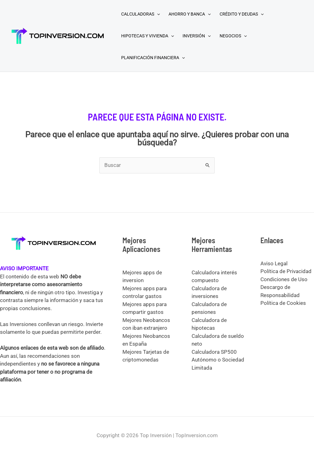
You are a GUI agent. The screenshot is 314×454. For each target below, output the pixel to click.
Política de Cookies (283, 303)
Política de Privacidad (286, 271)
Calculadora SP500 (214, 352)
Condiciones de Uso (283, 279)
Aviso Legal (274, 263)
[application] (157, 14)
